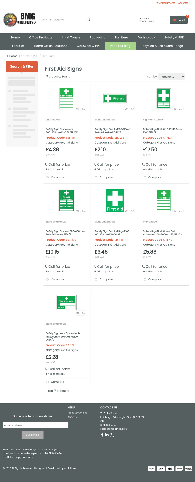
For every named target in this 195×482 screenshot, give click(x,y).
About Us (183, 3)
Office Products (40, 37)
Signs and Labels (104, 119)
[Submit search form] (88, 19)
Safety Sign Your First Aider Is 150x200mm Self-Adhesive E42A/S (63, 336)
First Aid (48, 56)
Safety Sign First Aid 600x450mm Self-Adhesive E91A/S (65, 233)
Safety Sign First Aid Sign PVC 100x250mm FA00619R (111, 233)
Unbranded (53, 119)
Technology (146, 37)
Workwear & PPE (88, 46)
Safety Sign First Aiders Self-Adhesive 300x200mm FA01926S (162, 233)
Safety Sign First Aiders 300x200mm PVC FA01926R (62, 131)
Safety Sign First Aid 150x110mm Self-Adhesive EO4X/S (112, 131)
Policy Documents (165, 3)
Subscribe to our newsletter (32, 416)
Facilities (18, 46)
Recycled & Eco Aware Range (162, 46)
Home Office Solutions (50, 46)
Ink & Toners (71, 37)
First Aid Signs (68, 142)
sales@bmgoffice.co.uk (114, 428)
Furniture (121, 37)
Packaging (98, 37)
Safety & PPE (174, 37)
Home (15, 37)
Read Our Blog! (120, 46)
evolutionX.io (71, 468)
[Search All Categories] (65, 20)
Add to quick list (55, 169)
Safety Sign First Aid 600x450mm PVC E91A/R (162, 131)
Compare (54, 177)
